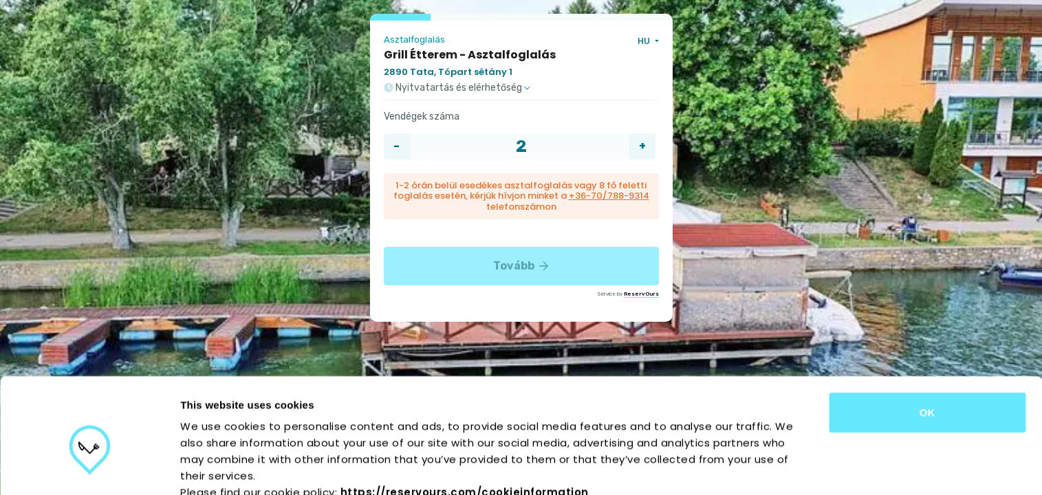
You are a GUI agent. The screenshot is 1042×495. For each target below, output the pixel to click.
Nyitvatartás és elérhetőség (457, 88)
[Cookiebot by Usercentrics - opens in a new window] (89, 468)
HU (645, 40)
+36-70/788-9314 (609, 195)
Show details (722, 468)
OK (927, 343)
